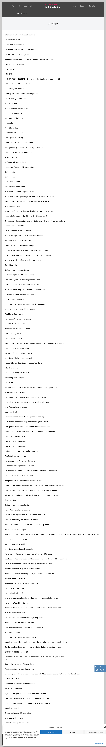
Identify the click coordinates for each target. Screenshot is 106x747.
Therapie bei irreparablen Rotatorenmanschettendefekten (27, 426)
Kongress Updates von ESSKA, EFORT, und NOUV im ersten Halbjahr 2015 (33, 608)
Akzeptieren (51, 732)
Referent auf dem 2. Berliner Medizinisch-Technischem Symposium (31, 211)
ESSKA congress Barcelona (15, 441)
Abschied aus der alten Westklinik (18, 329)
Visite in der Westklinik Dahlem (17, 603)
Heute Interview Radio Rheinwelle (18, 231)
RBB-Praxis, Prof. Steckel (14, 89)
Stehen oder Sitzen (12, 679)
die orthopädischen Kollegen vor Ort (19, 353)
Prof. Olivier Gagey (12, 128)
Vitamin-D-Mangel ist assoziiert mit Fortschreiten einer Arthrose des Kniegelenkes (37, 642)
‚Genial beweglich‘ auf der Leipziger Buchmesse (23, 260)
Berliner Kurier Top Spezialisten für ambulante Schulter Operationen (31, 387)
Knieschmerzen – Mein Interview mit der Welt (22, 284)
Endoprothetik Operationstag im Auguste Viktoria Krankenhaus (29, 573)
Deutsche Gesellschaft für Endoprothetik (21, 637)
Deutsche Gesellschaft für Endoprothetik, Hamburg (25, 304)
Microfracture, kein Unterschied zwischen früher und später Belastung (32, 495)
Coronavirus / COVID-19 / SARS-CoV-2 (19, 84)
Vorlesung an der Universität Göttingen (20, 461)
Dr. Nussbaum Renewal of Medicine (19, 475)
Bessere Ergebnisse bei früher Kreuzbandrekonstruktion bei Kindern (31, 490)
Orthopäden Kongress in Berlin (17, 373)
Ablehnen (73, 732)
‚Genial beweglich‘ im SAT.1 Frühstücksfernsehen (24, 235)
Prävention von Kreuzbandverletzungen (20, 683)
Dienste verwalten (99, 743)
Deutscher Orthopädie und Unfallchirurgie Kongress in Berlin (28, 564)
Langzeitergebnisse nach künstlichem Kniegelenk (24, 627)
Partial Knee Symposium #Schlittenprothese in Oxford (26, 397)
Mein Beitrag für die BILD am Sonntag (19, 275)
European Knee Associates (15, 436)
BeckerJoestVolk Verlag (14, 138)
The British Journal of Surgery (16, 456)
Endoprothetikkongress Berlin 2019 (18, 152)
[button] (105, 727)
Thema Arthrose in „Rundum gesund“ (19, 142)
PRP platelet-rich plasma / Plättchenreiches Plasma (24, 480)
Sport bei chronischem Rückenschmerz (20, 664)
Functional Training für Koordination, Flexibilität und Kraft (27, 698)
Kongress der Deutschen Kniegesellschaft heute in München (28, 554)
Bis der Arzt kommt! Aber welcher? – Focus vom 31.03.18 (27, 250)
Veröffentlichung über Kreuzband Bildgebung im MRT (25, 515)
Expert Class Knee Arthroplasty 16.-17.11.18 (21, 191)
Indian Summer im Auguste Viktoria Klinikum (22, 568)
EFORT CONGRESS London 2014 (17, 652)
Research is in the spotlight (15, 529)
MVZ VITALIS (10, 382)
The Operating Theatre (13, 333)
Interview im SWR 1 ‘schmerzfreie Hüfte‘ (20, 35)
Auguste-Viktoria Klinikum (15, 613)
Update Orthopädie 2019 (14, 113)
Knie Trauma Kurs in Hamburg (16, 407)
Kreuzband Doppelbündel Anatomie (19, 549)
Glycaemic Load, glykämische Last (18, 713)
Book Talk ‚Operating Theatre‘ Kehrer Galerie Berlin (25, 289)
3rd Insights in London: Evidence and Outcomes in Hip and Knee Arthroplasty (35, 221)
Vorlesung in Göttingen (14, 118)
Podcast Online (11, 103)
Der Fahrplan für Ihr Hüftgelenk (17, 54)
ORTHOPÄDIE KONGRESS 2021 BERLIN (20, 49)
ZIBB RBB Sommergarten (14, 64)
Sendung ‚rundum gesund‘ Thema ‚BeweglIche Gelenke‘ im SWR (29, 59)
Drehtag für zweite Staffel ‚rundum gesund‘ (21, 93)
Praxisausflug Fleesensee (14, 299)
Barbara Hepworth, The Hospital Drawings (21, 520)
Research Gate (10, 500)
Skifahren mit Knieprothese (15, 162)
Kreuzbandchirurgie (12, 632)
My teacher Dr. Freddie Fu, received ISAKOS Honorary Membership (31, 471)
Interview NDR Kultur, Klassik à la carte (20, 240)
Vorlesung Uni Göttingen (14, 377)
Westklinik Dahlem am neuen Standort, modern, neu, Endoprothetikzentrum (34, 343)
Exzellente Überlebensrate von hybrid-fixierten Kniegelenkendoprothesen (33, 647)
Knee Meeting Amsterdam (15, 392)
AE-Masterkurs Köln (12, 206)
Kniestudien (9, 123)
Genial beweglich (11, 265)
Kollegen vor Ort (11, 157)
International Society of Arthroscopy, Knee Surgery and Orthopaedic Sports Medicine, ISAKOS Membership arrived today (52, 534)
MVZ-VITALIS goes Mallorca (15, 98)
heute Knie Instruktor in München (18, 510)
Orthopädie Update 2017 (14, 338)
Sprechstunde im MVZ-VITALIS (16, 578)
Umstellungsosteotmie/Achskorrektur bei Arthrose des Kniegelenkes (32, 598)
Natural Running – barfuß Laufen (17, 723)
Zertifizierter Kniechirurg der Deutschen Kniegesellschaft (27, 402)
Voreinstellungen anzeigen (95, 732)
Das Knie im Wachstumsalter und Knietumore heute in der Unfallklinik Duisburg (36, 559)
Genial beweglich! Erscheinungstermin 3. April (23, 280)
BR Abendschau (11, 69)
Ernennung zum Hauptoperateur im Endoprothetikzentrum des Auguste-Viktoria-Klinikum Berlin (42, 674)
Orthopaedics (10, 172)
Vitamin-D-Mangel (12, 708)
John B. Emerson (11, 368)
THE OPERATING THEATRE (15, 324)
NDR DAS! (9, 74)
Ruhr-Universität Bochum (15, 44)
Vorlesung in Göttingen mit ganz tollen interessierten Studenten (29, 196)
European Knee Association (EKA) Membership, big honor (27, 524)
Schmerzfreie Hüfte (12, 40)
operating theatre (11, 412)
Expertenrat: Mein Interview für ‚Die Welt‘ (21, 294)
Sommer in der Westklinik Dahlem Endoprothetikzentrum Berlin (30, 431)
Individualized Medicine (14, 718)
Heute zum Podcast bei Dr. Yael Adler (19, 167)
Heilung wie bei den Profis (15, 187)
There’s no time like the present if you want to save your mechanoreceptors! (34, 485)
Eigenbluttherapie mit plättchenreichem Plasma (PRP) (26, 693)
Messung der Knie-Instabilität (16, 544)
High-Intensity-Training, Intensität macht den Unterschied (27, 703)
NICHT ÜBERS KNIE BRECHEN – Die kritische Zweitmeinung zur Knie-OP (32, 79)
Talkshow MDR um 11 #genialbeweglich (20, 245)
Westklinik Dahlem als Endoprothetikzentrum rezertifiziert (27, 201)
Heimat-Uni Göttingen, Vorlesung (18, 319)
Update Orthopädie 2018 (14, 226)
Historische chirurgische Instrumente (19, 466)
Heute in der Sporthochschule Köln (18, 539)
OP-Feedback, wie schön (14, 593)
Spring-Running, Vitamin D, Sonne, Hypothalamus (24, 147)
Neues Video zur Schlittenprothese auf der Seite (23, 363)
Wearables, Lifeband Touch (15, 688)
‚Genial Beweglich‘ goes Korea (16, 108)
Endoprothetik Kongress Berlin (17, 270)
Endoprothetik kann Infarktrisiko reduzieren (22, 622)
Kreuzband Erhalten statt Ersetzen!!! (18, 358)
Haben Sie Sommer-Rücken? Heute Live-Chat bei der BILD (27, 216)
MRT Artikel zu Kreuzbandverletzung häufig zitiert (24, 617)
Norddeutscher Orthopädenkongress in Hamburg (24, 417)
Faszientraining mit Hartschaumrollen (19, 669)
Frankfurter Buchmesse (14, 314)
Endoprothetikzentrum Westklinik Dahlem (21, 451)
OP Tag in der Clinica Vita (14, 588)
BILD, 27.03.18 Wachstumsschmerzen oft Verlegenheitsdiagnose (30, 255)
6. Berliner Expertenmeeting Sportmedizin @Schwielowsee (27, 422)
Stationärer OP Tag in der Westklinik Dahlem (22, 583)
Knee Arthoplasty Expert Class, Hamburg (20, 309)
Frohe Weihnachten (12, 182)
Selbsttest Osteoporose (14, 133)
